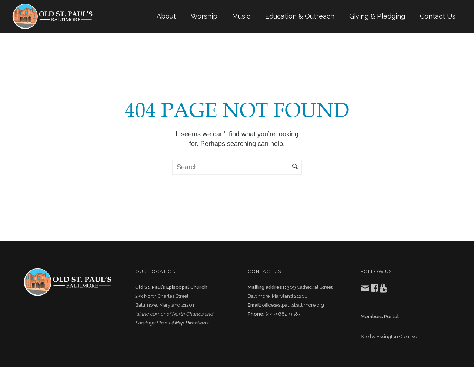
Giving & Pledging (377, 16)
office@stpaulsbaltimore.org (293, 305)
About (166, 16)
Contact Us (437, 16)
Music (241, 16)
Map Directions (191, 323)
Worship (204, 16)
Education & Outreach (299, 16)
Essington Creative (397, 336)
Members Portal (380, 316)
